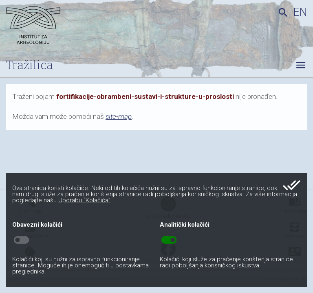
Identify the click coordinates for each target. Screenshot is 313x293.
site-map (119, 116)
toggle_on (169, 240)
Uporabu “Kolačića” (84, 200)
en (300, 12)
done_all (291, 185)
